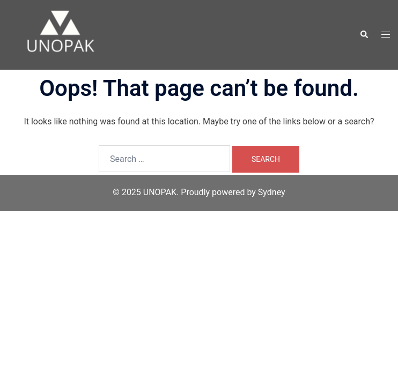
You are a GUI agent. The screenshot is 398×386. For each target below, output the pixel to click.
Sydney (271, 192)
